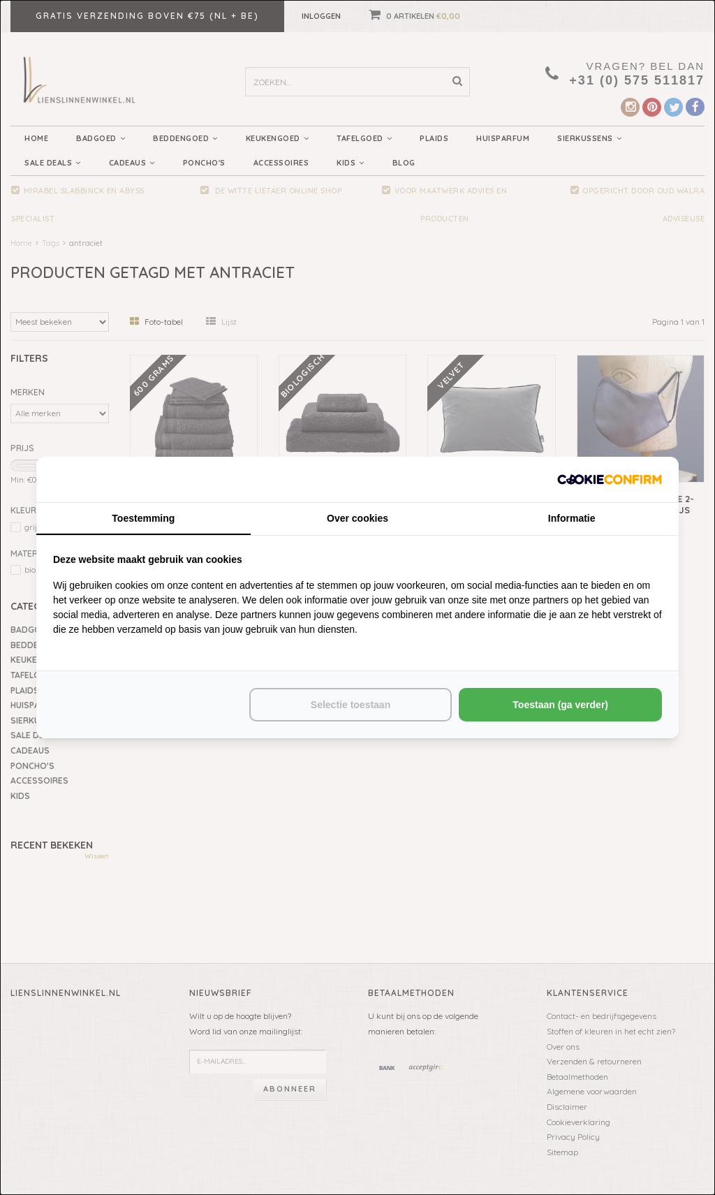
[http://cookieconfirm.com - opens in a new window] (609, 479)
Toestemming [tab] (143, 518)
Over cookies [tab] (357, 518)
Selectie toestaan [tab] (350, 704)
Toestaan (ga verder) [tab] (560, 704)
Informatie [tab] (572, 518)
